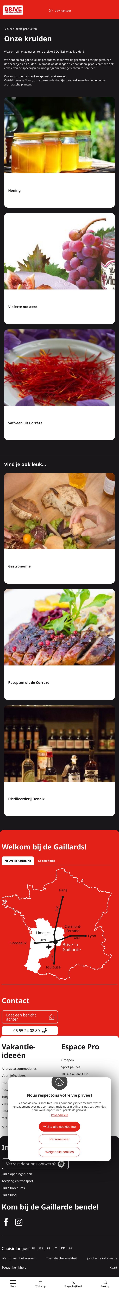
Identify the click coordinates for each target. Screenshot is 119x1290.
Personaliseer (59, 1139)
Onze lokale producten (22, 29)
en (41, 1248)
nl (71, 1248)
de (63, 1248)
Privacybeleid (59, 1115)
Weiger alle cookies (59, 1152)
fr (33, 1248)
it (55, 1248)
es (48, 1248)
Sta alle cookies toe (61, 1126)
